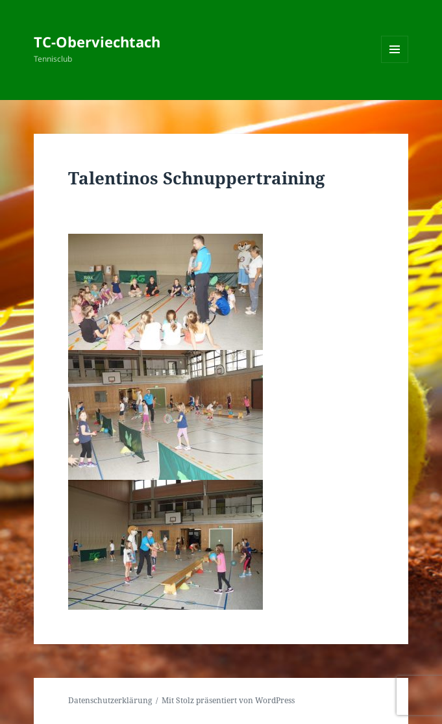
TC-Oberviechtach (97, 41)
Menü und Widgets (395, 62)
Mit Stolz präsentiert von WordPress (228, 700)
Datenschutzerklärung (110, 700)
